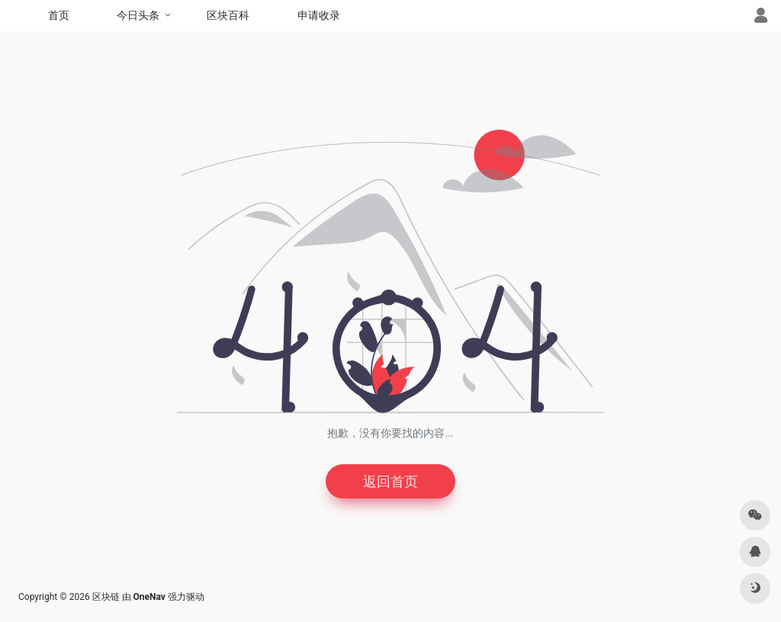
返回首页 (390, 481)
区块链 (106, 597)
